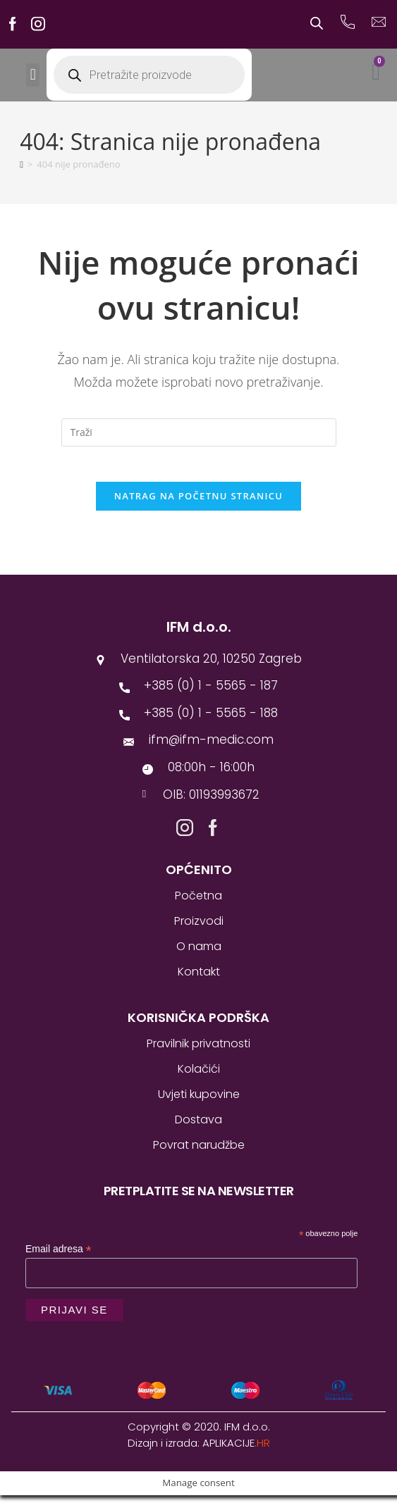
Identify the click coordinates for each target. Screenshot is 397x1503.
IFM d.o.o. (198, 634)
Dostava (198, 1127)
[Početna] (21, 164)
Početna (198, 903)
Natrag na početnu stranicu (198, 503)
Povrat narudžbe (199, 1153)
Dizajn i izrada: (199, 1450)
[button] (32, 75)
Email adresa (58, 1257)
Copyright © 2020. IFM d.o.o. (199, 1434)
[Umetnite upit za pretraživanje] (198, 432)
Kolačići (199, 1076)
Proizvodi (199, 929)
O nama (198, 954)
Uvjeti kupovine (199, 1102)
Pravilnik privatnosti (198, 1051)
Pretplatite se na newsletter (199, 1198)
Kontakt (199, 979)
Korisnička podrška (198, 1025)
